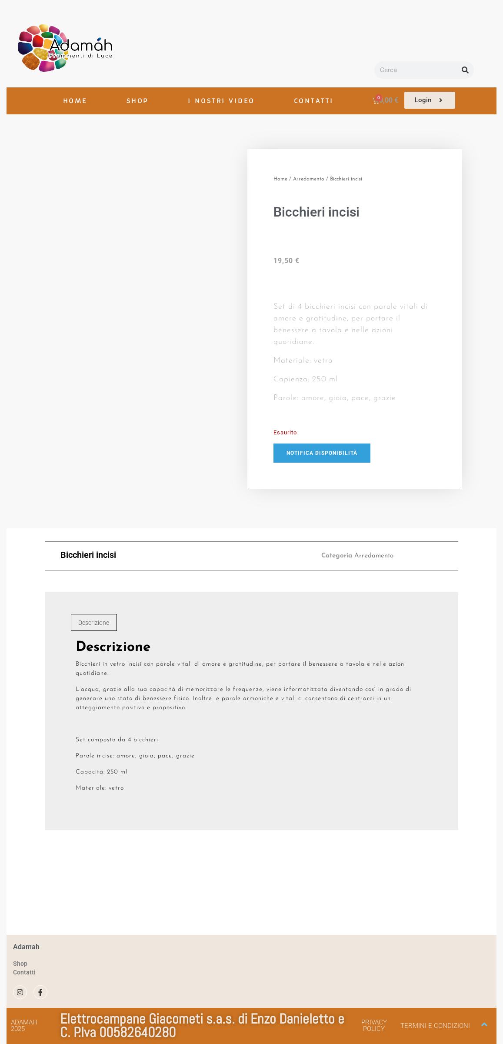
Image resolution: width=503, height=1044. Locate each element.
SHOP (138, 101)
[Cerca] (465, 70)
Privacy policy (374, 1025)
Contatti (24, 972)
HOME (75, 101)
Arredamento (308, 179)
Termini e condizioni (435, 1026)
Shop (20, 963)
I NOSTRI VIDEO (221, 101)
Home (280, 179)
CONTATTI (314, 101)
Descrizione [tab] (93, 622)
